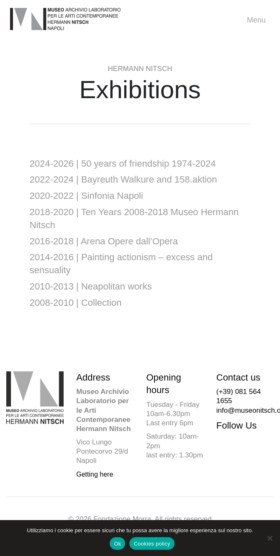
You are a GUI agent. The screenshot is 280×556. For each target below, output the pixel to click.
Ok (117, 544)
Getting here (94, 474)
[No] (269, 538)
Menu (258, 20)
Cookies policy (152, 544)
